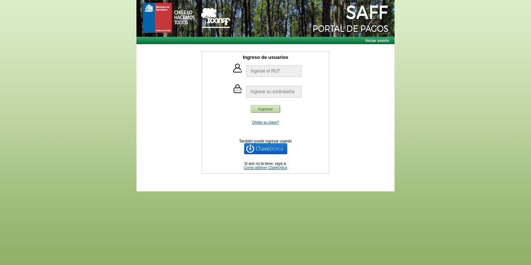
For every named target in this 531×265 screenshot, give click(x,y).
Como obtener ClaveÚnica (265, 168)
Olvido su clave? (265, 122)
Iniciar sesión (377, 41)
